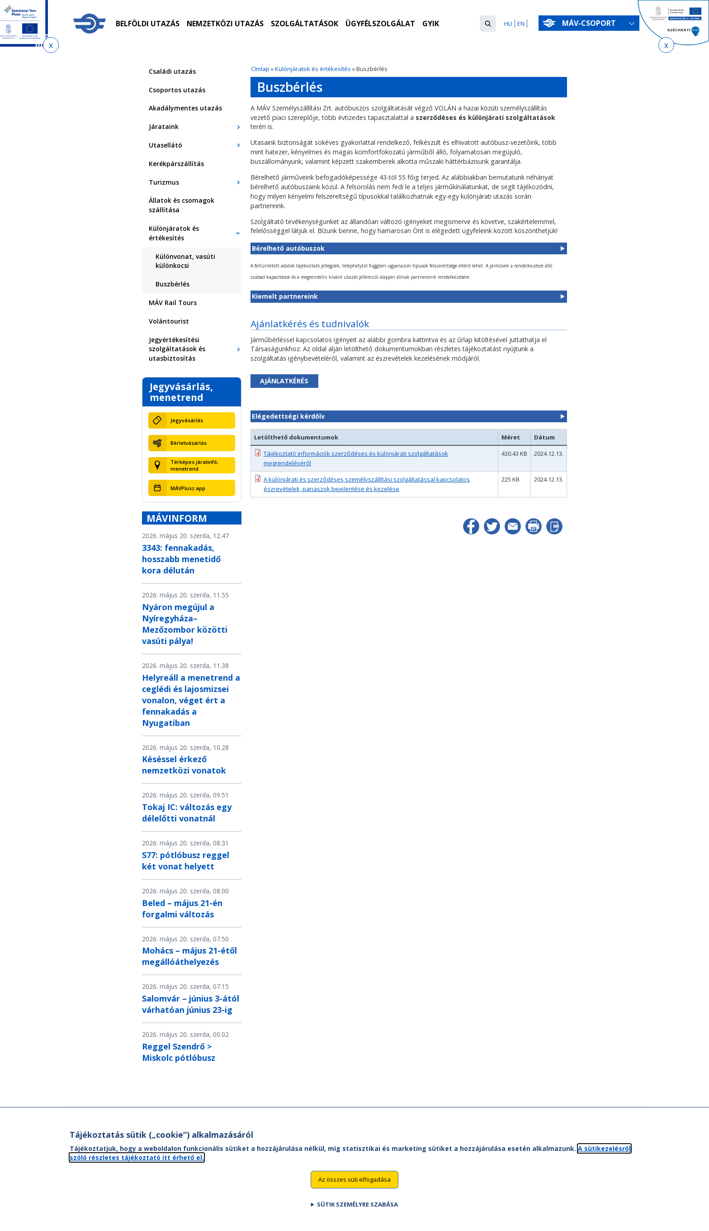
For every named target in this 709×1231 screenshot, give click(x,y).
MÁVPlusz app (187, 488)
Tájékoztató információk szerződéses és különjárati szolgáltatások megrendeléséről (356, 458)
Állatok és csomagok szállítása (181, 205)
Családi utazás (172, 71)
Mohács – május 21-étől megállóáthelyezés (189, 956)
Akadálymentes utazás (185, 108)
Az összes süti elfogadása (354, 1183)
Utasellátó (165, 145)
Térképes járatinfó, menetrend (194, 465)
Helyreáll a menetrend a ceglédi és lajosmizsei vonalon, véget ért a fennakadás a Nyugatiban (191, 700)
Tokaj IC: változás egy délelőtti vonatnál (187, 813)
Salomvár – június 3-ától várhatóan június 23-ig (190, 1004)
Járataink (164, 126)
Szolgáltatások (305, 24)
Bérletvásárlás (188, 442)
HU (508, 23)
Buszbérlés (172, 284)
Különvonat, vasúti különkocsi (185, 261)
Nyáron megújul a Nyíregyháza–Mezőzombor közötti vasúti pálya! (184, 623)
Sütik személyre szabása (357, 1208)
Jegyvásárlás (186, 420)
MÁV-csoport (590, 23)
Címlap (260, 69)
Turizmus (164, 182)
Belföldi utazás (148, 24)
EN (521, 23)
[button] (488, 23)
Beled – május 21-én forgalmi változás (182, 908)
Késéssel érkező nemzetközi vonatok (184, 765)
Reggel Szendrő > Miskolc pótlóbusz (178, 1052)
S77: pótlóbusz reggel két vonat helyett (185, 860)
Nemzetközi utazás (225, 24)
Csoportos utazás (177, 90)
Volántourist (169, 321)
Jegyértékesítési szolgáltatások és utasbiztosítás (177, 349)
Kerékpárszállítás (176, 163)
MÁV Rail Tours (173, 302)
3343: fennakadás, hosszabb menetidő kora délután (181, 559)
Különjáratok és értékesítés (313, 69)
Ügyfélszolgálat (381, 24)
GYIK (431, 24)
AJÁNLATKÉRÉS (284, 381)
